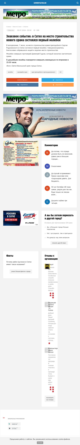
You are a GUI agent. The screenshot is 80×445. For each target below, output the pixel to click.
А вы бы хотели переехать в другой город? (59, 217)
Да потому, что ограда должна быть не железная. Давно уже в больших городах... (62, 155)
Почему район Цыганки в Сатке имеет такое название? (18, 263)
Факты (9, 255)
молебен (10, 72)
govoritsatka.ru (40, 3)
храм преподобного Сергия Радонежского (43, 72)
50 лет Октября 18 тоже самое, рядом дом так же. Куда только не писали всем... (61, 191)
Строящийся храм (22, 72)
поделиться (57, 80)
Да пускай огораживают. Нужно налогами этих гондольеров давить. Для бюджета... (61, 177)
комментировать (22, 80)
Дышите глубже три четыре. (59, 201)
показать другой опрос (59, 243)
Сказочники (56, 166)
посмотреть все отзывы (50, 399)
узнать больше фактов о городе (20, 271)
